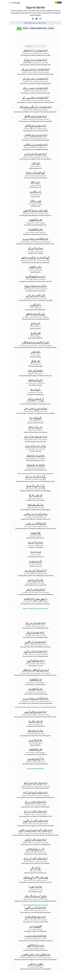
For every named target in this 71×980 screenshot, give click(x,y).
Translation (43, 23)
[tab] (19, 28)
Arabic (28, 23)
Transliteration (35, 23)
